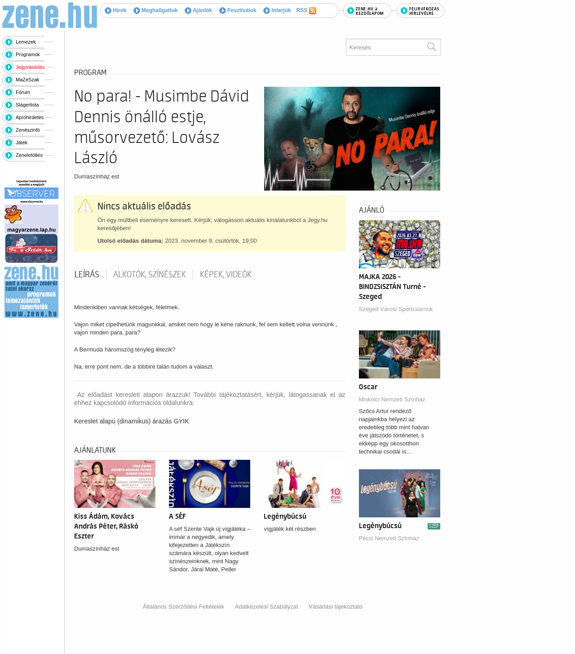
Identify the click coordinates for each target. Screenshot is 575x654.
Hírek (115, 10)
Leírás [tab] (87, 275)
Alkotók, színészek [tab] (149, 275)
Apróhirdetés (30, 117)
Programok (28, 54)
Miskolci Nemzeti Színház (392, 399)
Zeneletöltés (29, 155)
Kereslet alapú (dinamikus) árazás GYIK (131, 421)
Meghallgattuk (155, 10)
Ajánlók (198, 10)
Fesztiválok (238, 10)
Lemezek (26, 41)
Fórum (23, 92)
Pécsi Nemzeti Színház (389, 538)
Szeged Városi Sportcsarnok (396, 309)
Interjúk (277, 10)
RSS (306, 10)
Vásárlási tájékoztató (336, 606)
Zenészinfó (28, 130)
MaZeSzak (28, 79)
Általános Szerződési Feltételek (183, 606)
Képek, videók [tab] (226, 275)
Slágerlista (27, 104)
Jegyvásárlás (30, 67)
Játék (21, 142)
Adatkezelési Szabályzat (266, 606)
